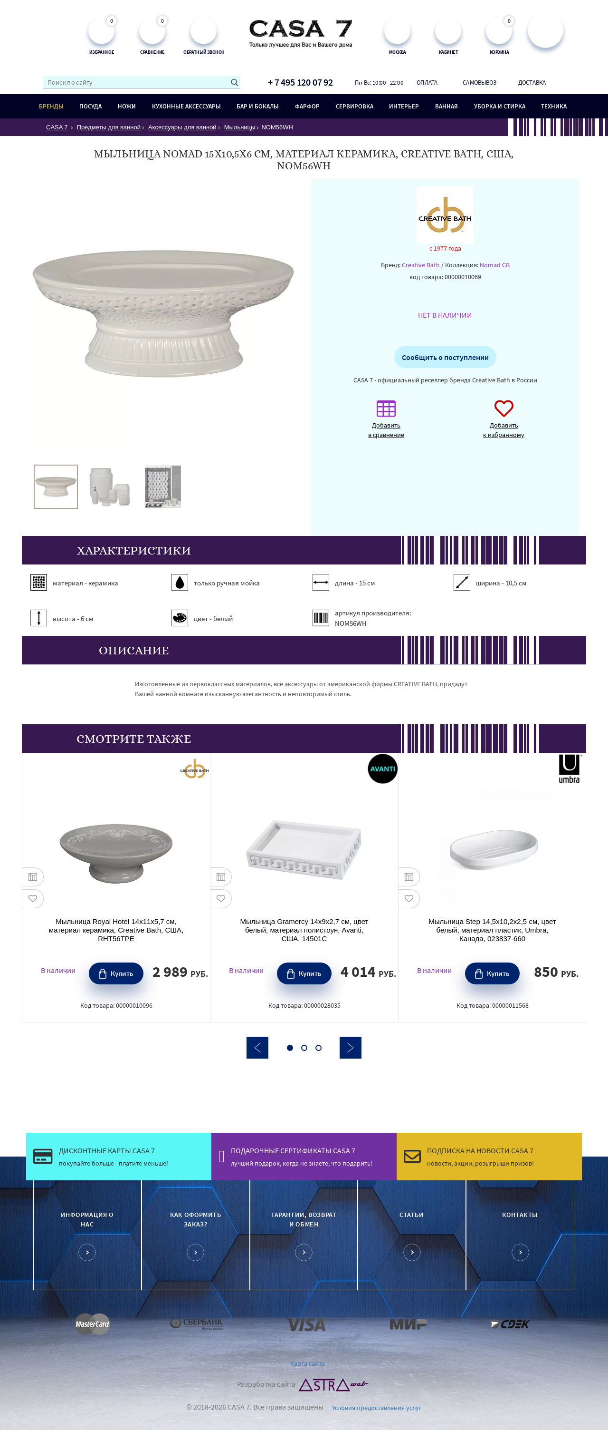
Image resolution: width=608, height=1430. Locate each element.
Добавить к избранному (503, 424)
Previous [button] (257, 1048)
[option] (56, 487)
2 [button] (304, 1048)
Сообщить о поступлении (445, 357)
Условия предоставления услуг (377, 1407)
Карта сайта (307, 1363)
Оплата (427, 82)
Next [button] (350, 1048)
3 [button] (318, 1048)
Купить (122, 973)
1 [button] (290, 1048)
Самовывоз (479, 82)
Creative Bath (421, 265)
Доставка (532, 82)
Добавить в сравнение (386, 424)
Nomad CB (495, 265)
